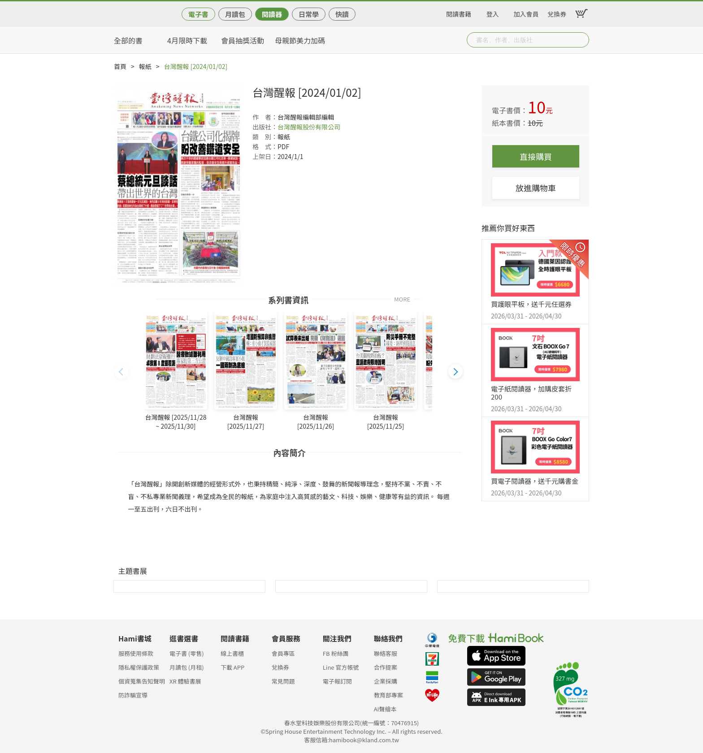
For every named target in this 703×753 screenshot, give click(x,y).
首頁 (120, 66)
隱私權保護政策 (138, 667)
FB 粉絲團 (336, 653)
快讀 (342, 14)
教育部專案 (388, 695)
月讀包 (235, 14)
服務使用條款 (135, 653)
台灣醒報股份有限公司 (309, 126)
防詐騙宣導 (133, 695)
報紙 (145, 66)
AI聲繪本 (385, 709)
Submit (581, 40)
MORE (402, 298)
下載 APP (232, 667)
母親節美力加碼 (300, 40)
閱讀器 (272, 14)
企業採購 (385, 681)
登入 (492, 12)
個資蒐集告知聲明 (141, 681)
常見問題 (283, 681)
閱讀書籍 (458, 12)
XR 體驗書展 (185, 681)
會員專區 (283, 653)
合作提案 (385, 667)
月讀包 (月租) (186, 667)
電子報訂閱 (337, 681)
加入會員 (526, 12)
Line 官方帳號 (341, 667)
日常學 (309, 14)
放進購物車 (536, 188)
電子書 (198, 14)
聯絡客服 (385, 653)
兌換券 (556, 12)
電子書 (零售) (186, 653)
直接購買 (536, 156)
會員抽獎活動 (242, 40)
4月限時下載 (187, 40)
